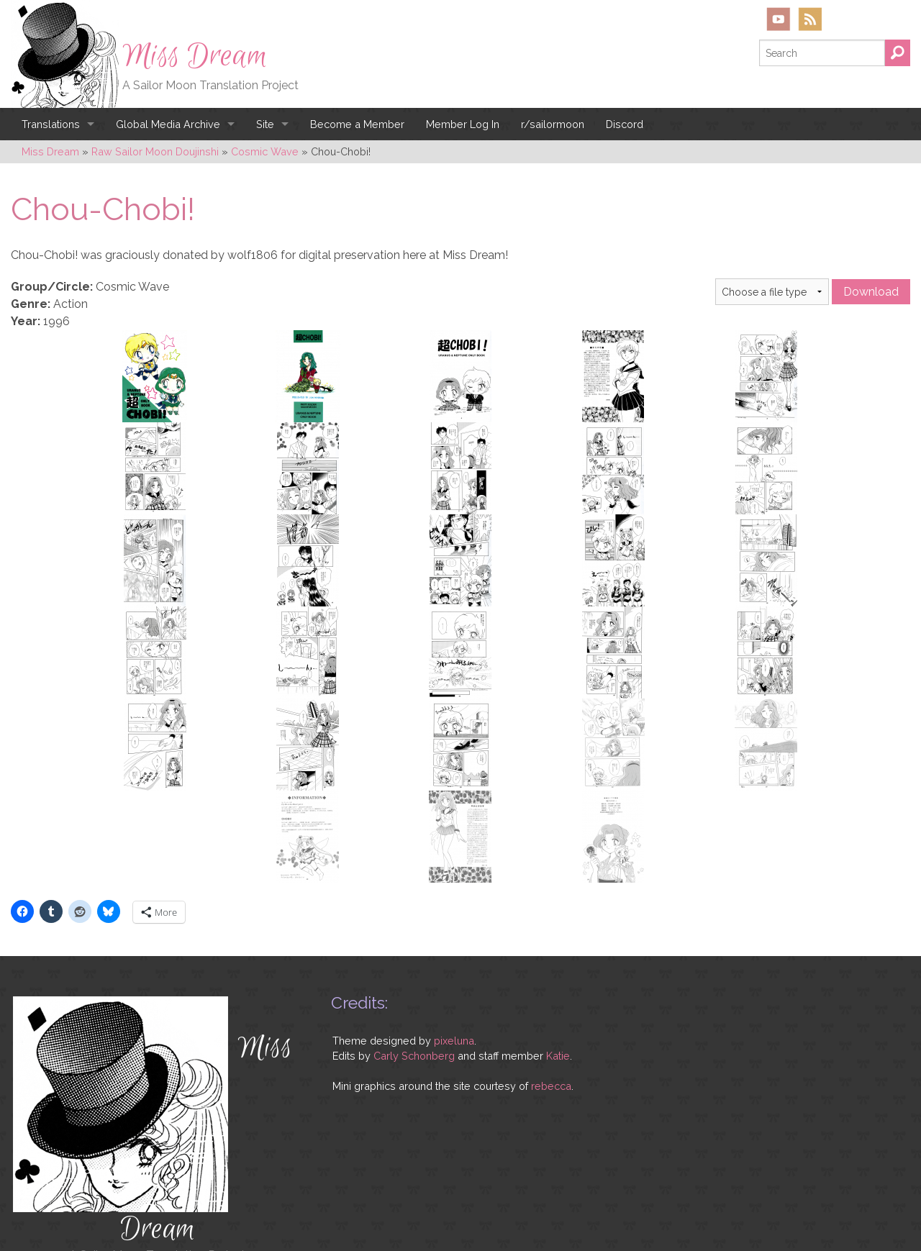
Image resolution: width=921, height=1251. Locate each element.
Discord (624, 124)
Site (265, 124)
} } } (772, 291)
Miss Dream (195, 56)
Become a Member (357, 124)
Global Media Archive (168, 124)
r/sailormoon (552, 124)
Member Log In (462, 124)
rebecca (551, 1046)
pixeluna (454, 1000)
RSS (810, 19)
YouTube (778, 19)
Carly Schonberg (414, 1015)
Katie (558, 1015)
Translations (51, 124)
